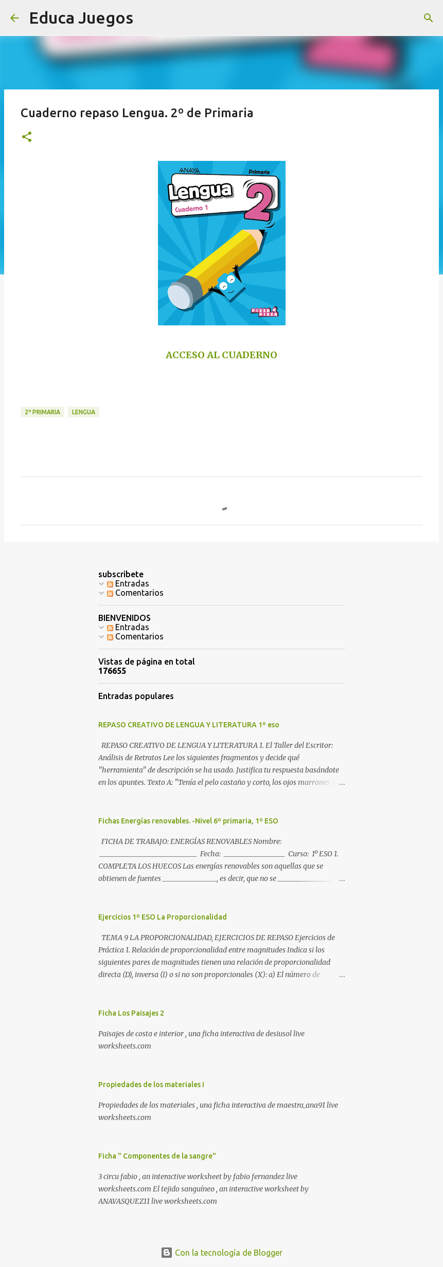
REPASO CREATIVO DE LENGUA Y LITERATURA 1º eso (188, 725)
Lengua (83, 412)
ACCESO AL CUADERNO (221, 355)
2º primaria (42, 412)
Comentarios (135, 592)
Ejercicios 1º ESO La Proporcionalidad (162, 917)
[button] (27, 137)
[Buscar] (428, 18)
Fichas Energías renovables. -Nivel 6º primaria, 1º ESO (188, 821)
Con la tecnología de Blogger (221, 1252)
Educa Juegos (81, 17)
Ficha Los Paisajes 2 (131, 1013)
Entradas (128, 583)
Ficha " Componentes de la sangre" (157, 1156)
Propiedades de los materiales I (151, 1084)
